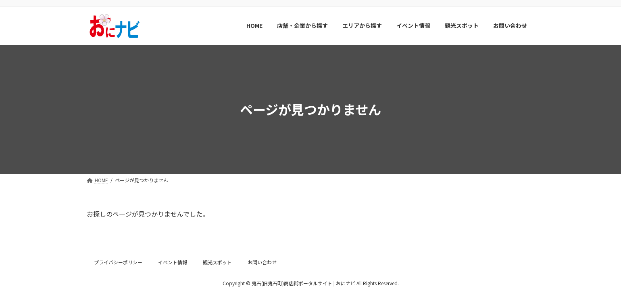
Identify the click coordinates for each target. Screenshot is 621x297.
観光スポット (217, 262)
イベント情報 (172, 262)
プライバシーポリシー (118, 262)
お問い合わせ (262, 262)
